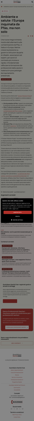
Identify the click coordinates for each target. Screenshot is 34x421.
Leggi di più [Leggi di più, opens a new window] (15, 208)
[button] (17, 220)
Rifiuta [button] (17, 216)
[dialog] (17, 210)
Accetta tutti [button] (18, 212)
